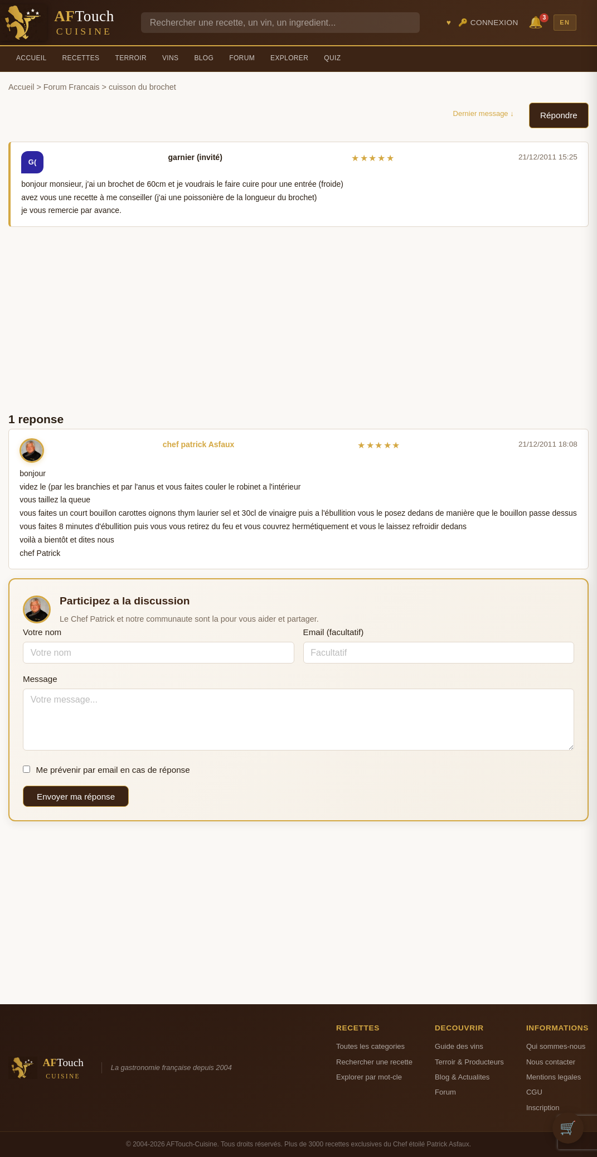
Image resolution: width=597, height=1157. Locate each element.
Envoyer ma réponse (76, 796)
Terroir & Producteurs (469, 1062)
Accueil (31, 58)
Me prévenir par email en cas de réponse (106, 769)
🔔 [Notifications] (537, 21)
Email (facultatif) (333, 632)
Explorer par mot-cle (369, 1077)
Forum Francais (71, 87)
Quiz (332, 58)
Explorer (289, 58)
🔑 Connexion (488, 22)
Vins (170, 58)
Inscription (543, 1107)
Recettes (81, 58)
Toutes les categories (370, 1046)
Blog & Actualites (462, 1077)
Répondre (558, 115)
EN (565, 22)
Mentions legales (553, 1077)
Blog (203, 58)
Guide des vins (459, 1046)
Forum (242, 58)
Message (40, 679)
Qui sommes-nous (555, 1046)
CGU (534, 1092)
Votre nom (42, 632)
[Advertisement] (298, 318)
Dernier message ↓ (483, 113)
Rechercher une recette (374, 1062)
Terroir (131, 58)
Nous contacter (550, 1062)
